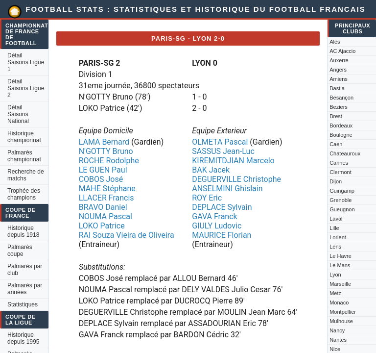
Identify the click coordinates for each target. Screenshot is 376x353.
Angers (338, 70)
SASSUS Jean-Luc (223, 151)
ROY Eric (207, 197)
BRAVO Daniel (103, 207)
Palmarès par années (24, 289)
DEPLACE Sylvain (222, 207)
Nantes (338, 340)
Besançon (341, 98)
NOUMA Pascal (105, 216)
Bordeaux (340, 125)
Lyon (335, 274)
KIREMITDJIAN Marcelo (233, 160)
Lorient (337, 237)
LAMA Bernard (104, 142)
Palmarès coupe (19, 250)
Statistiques (22, 304)
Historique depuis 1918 (23, 231)
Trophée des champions (23, 194)
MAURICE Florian (221, 235)
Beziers (338, 107)
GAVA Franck (214, 216)
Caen (335, 144)
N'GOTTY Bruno (106, 151)
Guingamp (341, 191)
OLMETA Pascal (220, 142)
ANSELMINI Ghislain (227, 188)
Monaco (339, 302)
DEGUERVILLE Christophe (236, 179)
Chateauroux (344, 153)
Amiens (338, 79)
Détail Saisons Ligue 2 (25, 88)
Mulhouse (341, 321)
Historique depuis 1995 (23, 338)
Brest (335, 116)
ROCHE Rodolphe (109, 160)
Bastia (337, 88)
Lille (334, 228)
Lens (335, 247)
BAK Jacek (211, 170)
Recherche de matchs (25, 175)
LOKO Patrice (102, 225)
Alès (334, 42)
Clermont (340, 172)
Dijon (335, 181)
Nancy (337, 330)
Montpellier (342, 312)
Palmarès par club (24, 270)
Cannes (338, 163)
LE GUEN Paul (103, 170)
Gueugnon (341, 209)
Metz (335, 293)
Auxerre (339, 60)
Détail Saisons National (18, 114)
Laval (335, 219)
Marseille (340, 284)
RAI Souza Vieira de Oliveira (126, 235)
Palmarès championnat (24, 156)
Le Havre (340, 256)
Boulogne (340, 135)
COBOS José (101, 179)
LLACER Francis (106, 197)
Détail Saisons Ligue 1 (25, 62)
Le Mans (339, 265)
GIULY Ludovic (216, 225)
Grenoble (340, 200)
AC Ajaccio (342, 51)
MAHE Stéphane (107, 188)
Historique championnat (24, 137)
